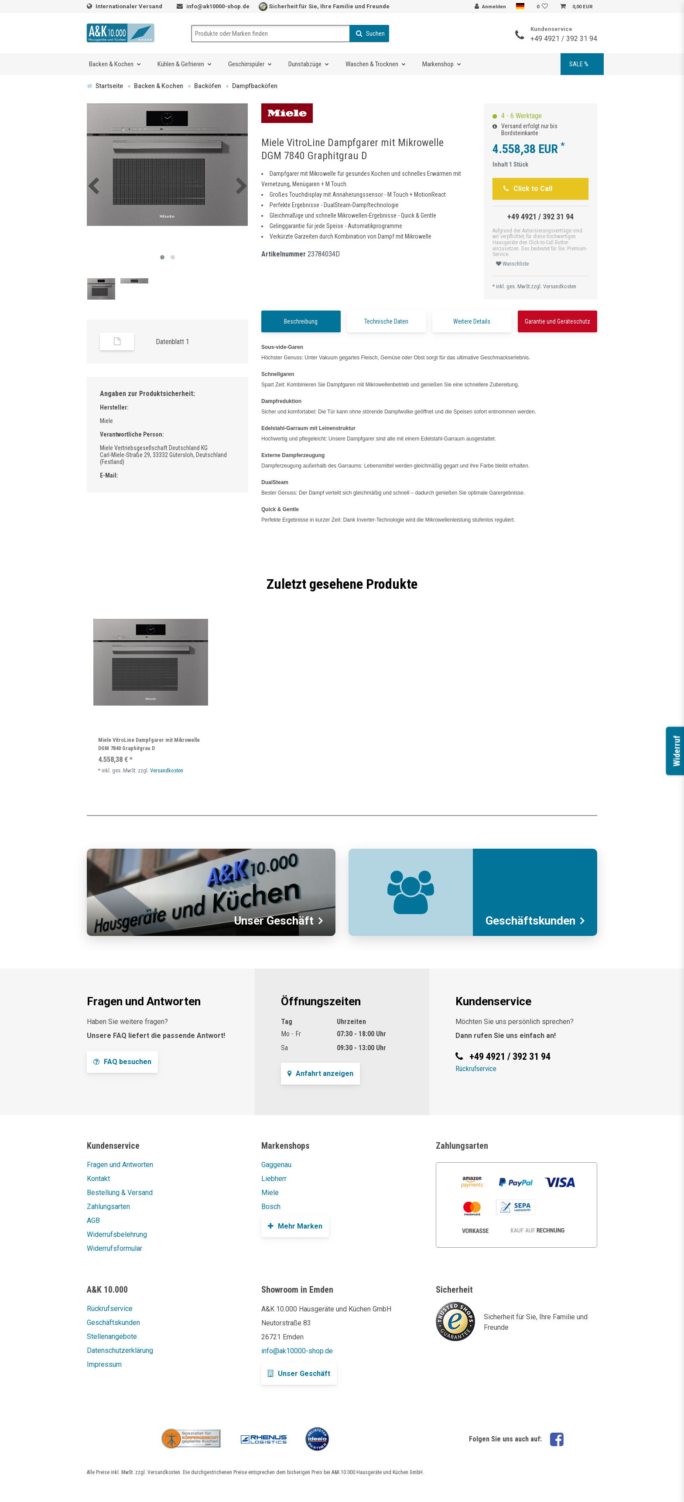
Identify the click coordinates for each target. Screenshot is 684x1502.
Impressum (104, 1364)
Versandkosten (559, 286)
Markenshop (438, 64)
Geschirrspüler (246, 64)
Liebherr (274, 1178)
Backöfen (207, 85)
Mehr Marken (295, 1226)
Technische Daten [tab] (386, 321)
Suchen (370, 34)
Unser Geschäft (299, 1373)
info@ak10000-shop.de (218, 6)
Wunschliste (512, 264)
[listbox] (150, 662)
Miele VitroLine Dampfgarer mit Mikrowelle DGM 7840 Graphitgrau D (149, 744)
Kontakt (98, 1178)
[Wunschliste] (544, 7)
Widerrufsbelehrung (117, 1234)
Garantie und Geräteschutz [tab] (557, 321)
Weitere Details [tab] (471, 321)
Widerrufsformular (114, 1248)
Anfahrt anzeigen (320, 1073)
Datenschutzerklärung (120, 1350)
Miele (270, 1192)
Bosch (270, 1206)
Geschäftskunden (113, 1322)
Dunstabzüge (304, 64)
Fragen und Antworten (120, 1165)
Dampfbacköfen (254, 85)
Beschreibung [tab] (301, 321)
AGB (93, 1220)
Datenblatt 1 (172, 342)
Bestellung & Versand (120, 1192)
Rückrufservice (475, 1069)
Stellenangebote (112, 1336)
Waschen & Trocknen (371, 64)
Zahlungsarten (108, 1206)
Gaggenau (276, 1165)
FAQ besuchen (122, 1062)
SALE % (578, 64)
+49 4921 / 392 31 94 (563, 38)
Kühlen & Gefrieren (180, 64)
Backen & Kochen (111, 64)
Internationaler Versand (130, 6)
